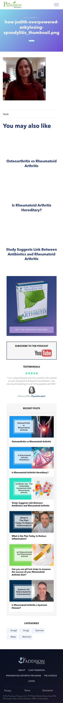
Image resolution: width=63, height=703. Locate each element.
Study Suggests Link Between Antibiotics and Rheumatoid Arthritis (31, 244)
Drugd (14, 630)
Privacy (7, 690)
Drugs (26, 630)
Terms (27, 690)
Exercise (40, 630)
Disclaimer (47, 690)
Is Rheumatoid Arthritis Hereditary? (31, 197)
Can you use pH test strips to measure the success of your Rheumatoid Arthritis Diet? (31, 572)
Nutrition (26, 637)
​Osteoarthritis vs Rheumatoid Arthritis (31, 153)
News (13, 637)
